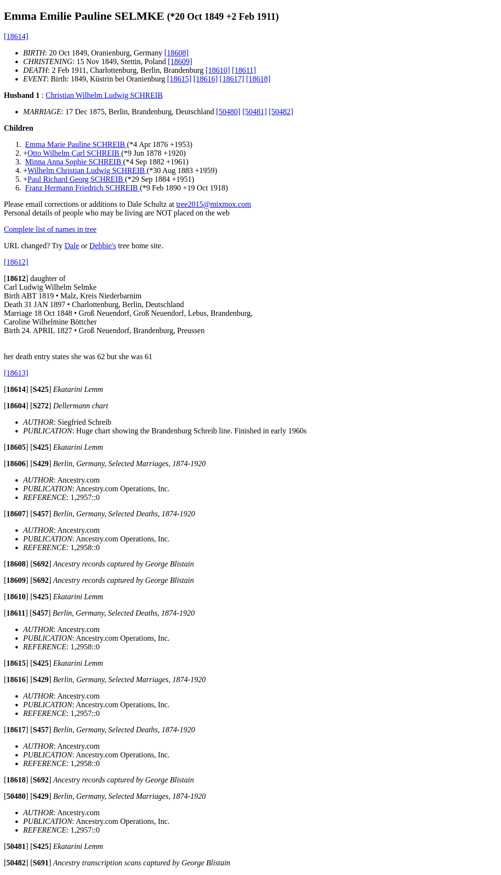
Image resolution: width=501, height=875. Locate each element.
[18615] (179, 79)
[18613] (16, 373)
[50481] (254, 112)
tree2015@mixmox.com (213, 204)
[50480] (228, 112)
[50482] (281, 112)
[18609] (180, 61)
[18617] (232, 79)
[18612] (16, 262)
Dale (72, 246)
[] (16, 278)
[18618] (258, 79)
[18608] (176, 53)
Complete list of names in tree (50, 229)
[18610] (218, 70)
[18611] (244, 70)
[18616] (205, 79)
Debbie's (103, 246)
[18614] (16, 36)
